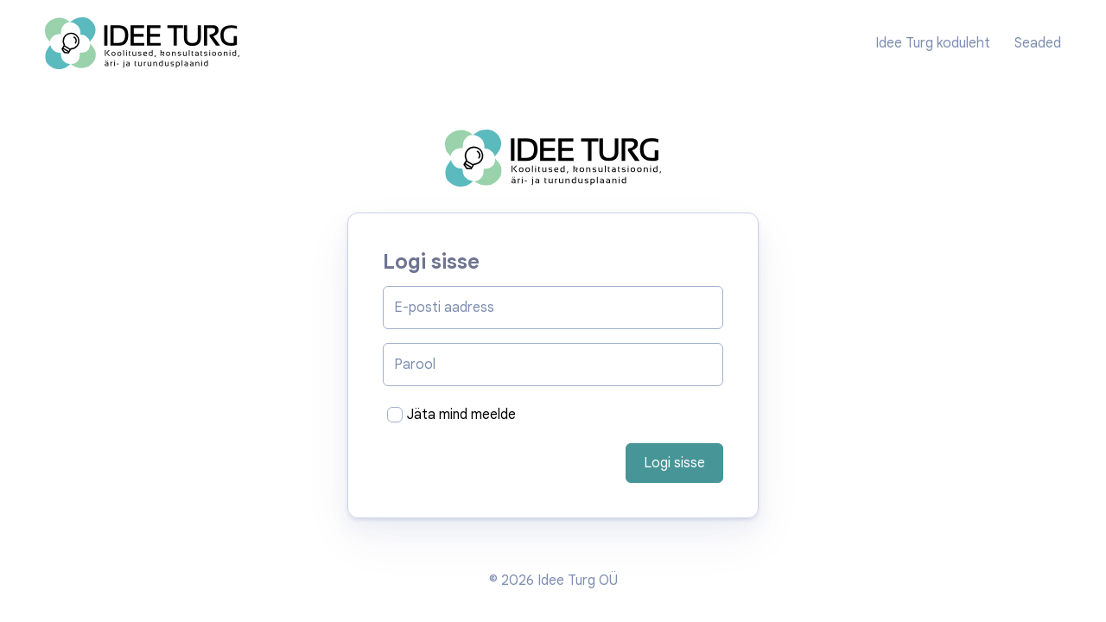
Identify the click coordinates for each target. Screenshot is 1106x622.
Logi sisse (674, 463)
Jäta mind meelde (461, 414)
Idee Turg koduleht (932, 43)
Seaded (1037, 43)
